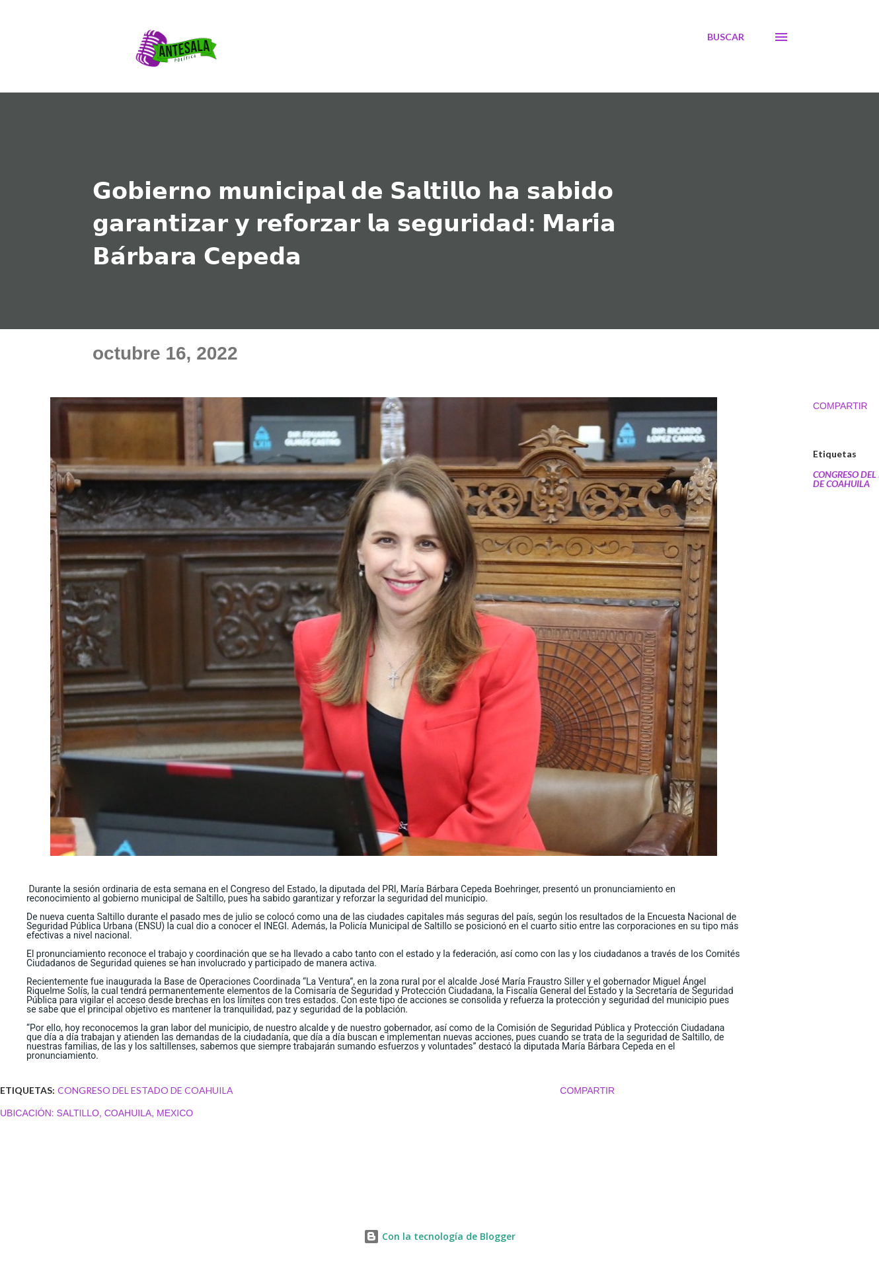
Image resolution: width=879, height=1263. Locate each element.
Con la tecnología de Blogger (439, 1236)
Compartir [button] (840, 406)
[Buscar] (725, 37)
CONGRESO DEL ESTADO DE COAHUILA (145, 1090)
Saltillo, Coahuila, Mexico (125, 1113)
